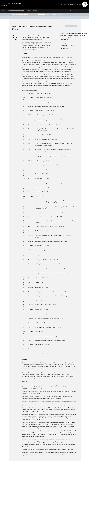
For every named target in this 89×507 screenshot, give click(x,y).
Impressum (43, 469)
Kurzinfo (15, 34)
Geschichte (68, 17)
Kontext (54, 14)
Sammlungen (41, 14)
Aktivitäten (40, 17)
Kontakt (60, 14)
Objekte (48, 14)
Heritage (63, 17)
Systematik (34, 10)
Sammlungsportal (17, 3)
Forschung (46, 17)
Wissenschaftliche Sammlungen (20, 14)
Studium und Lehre (55, 17)
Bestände (29, 10)
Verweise (15, 39)
